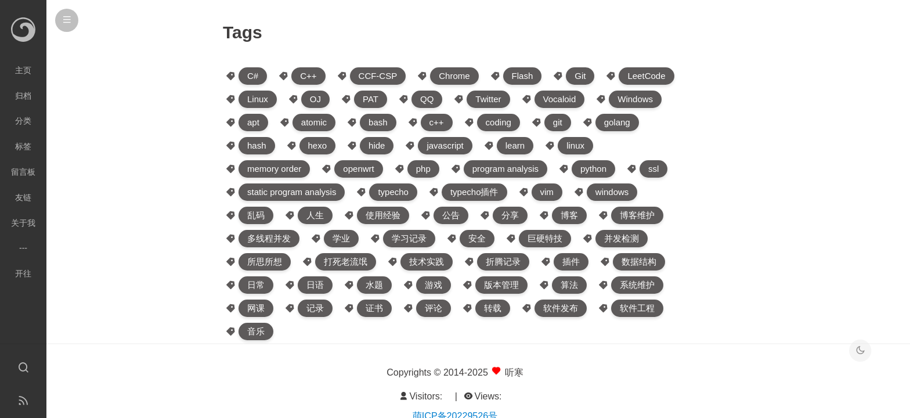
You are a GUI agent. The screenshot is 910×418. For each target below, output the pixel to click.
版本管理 (501, 285)
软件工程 (637, 308)
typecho (393, 192)
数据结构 (639, 261)
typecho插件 (474, 192)
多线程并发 (269, 238)
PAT (370, 99)
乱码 (256, 215)
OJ (315, 99)
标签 (23, 146)
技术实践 (426, 261)
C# (252, 76)
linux (575, 145)
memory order (274, 169)
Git (580, 76)
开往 (23, 273)
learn (515, 145)
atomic (314, 122)
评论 (433, 308)
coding (498, 122)
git (557, 122)
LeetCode (646, 76)
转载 (492, 308)
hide (377, 145)
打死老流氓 (345, 261)
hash (256, 145)
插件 (571, 261)
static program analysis (291, 192)
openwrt (358, 169)
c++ (436, 122)
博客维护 (637, 215)
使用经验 (383, 215)
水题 (374, 285)
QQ (427, 99)
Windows (635, 99)
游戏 (433, 285)
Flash (522, 76)
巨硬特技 (545, 238)
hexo (317, 145)
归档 (23, 95)
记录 (315, 308)
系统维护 (637, 285)
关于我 (23, 223)
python (593, 169)
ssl (653, 169)
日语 (315, 285)
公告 (451, 215)
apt (253, 122)
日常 (256, 285)
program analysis (505, 169)
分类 (23, 120)
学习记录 (409, 238)
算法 (569, 285)
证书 (374, 308)
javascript (445, 145)
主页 (23, 70)
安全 (477, 238)
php (423, 169)
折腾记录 (503, 261)
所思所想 (264, 261)
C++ (308, 76)
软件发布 (560, 308)
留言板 (23, 171)
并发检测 (621, 238)
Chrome (454, 76)
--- (23, 248)
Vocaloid (559, 99)
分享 (510, 215)
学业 (341, 238)
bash (378, 122)
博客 (569, 215)
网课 (256, 308)
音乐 (256, 331)
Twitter (488, 99)
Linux (257, 99)
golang (617, 122)
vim (547, 192)
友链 (23, 197)
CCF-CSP (378, 76)
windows (612, 192)
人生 (315, 215)
